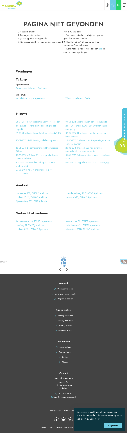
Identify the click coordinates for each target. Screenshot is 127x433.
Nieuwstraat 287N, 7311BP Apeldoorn (82, 229)
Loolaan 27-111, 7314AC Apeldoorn (32, 197)
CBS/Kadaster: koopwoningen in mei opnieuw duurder (87, 142)
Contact (50, 427)
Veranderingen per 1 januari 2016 (86, 121)
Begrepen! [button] (113, 425)
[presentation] (60, 269)
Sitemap (59, 427)
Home (43, 427)
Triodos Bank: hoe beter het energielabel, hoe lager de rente (83, 149)
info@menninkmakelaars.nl (65, 396)
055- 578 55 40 (65, 393)
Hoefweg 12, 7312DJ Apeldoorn (30, 225)
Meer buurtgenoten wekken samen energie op (86, 127)
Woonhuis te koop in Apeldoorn (30, 98)
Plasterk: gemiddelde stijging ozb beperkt (36, 127)
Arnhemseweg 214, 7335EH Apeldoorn (34, 221)
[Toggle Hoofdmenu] (124, 5)
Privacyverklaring (70, 427)
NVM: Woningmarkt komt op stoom (37, 140)
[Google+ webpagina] (70, 419)
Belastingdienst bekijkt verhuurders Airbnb (37, 149)
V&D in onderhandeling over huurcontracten (34, 171)
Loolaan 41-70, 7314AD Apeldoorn (81, 197)
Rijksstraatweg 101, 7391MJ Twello (31, 201)
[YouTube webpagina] (63, 419)
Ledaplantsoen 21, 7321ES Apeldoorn (82, 225)
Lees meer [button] (94, 418)
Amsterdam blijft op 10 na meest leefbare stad (36, 164)
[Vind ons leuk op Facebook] (56, 419)
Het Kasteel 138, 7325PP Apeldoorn (32, 193)
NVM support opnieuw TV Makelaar (38, 121)
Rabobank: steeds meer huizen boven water (88, 157)
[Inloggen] (107, 5)
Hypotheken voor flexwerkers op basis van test (85, 135)
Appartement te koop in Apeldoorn (31, 88)
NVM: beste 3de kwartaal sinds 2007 (38, 133)
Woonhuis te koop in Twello (77, 98)
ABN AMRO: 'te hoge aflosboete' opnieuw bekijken (37, 157)
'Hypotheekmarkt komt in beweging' (87, 162)
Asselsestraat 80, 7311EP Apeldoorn (82, 221)
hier (100, 48)
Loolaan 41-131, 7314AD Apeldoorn (32, 229)
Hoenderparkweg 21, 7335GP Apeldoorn (84, 193)
